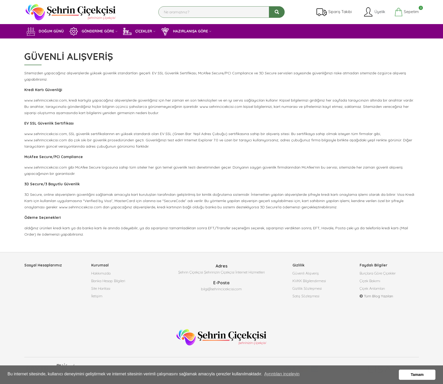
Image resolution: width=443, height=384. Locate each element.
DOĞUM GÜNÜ (45, 31)
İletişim (96, 297)
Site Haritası (100, 289)
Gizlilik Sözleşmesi (307, 289)
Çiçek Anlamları (372, 289)
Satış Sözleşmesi (305, 297)
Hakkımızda (101, 273)
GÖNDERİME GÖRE (92, 31)
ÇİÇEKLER (137, 31)
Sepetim (406, 12)
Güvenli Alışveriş (305, 273)
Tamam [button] (417, 374)
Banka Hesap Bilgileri (108, 281)
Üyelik (374, 12)
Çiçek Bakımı (370, 281)
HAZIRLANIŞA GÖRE (184, 31)
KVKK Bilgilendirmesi (309, 281)
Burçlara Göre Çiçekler (378, 273)
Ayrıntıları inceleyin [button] (282, 374)
